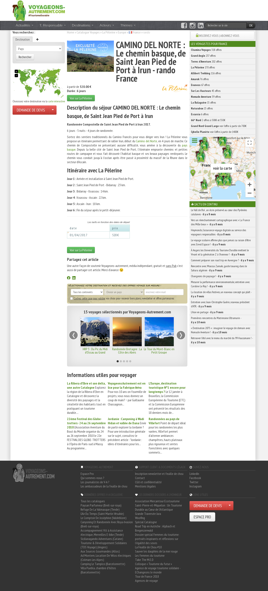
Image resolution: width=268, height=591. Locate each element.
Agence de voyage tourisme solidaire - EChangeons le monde (157, 570)
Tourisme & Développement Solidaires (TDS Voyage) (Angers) (104, 545)
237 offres (203, 56)
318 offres (206, 50)
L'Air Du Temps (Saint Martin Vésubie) (102, 514)
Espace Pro (87, 474)
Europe (122, 32)
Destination (22, 39)
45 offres (205, 91)
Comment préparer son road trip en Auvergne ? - (222, 260)
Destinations (83, 25)
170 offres (203, 67)
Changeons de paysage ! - (211, 276)
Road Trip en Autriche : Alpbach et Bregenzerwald (155, 528)
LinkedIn (194, 474)
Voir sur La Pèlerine (81, 98)
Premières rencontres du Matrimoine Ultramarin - (216, 320)
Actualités (24, 25)
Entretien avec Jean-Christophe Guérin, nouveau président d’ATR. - (220, 304)
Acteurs (107, 25)
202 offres (206, 61)
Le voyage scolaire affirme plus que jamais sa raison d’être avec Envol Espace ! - (221, 242)
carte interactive (56, 101)
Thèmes (127, 25)
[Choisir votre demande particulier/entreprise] (53, 110)
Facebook (195, 478)
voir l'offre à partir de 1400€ (214, 132)
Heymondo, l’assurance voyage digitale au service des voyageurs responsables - (218, 232)
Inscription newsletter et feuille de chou (159, 474)
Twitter (193, 482)
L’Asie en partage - (207, 312)
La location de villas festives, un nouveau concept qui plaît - (221, 294)
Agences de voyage (146, 580)
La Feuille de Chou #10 (148, 547)
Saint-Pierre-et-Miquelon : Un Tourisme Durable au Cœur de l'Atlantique (158, 507)
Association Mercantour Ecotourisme (157, 501)
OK (251, 25)
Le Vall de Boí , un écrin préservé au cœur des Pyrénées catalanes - (219, 212)
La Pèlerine (108, 32)
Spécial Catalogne (146, 522)
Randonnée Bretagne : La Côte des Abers (127, 350)
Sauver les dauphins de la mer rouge (156, 551)
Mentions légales (145, 486)
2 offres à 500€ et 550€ (208, 120)
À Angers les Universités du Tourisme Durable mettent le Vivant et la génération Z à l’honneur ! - (220, 252)
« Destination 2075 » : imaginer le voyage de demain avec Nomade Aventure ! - (220, 330)
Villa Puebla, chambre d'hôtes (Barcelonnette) (98, 570)
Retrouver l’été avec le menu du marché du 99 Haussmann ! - (222, 340)
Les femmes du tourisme (150, 555)
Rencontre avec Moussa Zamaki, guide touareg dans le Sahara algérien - (219, 268)
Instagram (195, 486)
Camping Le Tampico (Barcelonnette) (103, 564)
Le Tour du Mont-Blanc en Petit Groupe (159, 350)
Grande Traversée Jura (148, 514)
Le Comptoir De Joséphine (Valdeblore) (103, 518)
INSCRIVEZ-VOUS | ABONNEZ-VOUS (219, 35)
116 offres (206, 73)
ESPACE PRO (202, 517)
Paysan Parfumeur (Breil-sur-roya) (101, 505)
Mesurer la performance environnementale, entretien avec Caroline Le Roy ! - (220, 284)
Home (70, 32)
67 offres (200, 85)
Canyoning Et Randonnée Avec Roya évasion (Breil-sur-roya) (107, 524)
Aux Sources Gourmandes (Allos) (100, 551)
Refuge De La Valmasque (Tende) (100, 509)
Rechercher (25, 57)
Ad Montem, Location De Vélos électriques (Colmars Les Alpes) (106, 557)
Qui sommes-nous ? (92, 478)
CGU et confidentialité (148, 482)
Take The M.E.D (144, 560)
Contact (140, 478)
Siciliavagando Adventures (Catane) (102, 539)
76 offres (200, 79)
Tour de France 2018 (147, 576)
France (137, 32)
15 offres (203, 102)
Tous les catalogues (93, 501)
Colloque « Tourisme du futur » (153, 564)
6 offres (200, 114)
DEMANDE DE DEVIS (31, 110)
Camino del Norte (146, 141)
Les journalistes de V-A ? (95, 482)
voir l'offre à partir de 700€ (218, 126)
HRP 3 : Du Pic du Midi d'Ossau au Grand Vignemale (95, 352)
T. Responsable (53, 25)
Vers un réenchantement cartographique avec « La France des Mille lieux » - (220, 222)
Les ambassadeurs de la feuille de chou (104, 486)
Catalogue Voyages (88, 32)
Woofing (140, 518)
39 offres (206, 97)
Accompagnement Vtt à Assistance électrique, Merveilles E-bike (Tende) (102, 532)
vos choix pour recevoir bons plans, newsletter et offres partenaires (122, 298)
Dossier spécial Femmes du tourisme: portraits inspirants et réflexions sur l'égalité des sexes (157, 538)
